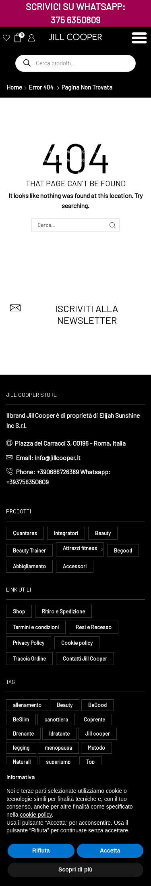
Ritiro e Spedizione (63, 611)
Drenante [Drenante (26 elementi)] (23, 733)
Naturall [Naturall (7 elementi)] (22, 762)
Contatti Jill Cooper (85, 658)
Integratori (66, 533)
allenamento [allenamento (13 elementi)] (27, 705)
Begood (123, 550)
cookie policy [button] (36, 814)
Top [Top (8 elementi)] (90, 762)
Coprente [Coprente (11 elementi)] (94, 719)
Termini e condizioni (36, 627)
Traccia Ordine (29, 658)
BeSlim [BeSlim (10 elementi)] (21, 719)
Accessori (75, 566)
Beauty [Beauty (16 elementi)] (64, 705)
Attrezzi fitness (80, 548)
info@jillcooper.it (58, 457)
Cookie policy (77, 643)
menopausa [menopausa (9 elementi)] (58, 747)
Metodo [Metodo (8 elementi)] (96, 747)
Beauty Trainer (29, 550)
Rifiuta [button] (41, 850)
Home (14, 87)
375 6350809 (76, 19)
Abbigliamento (29, 566)
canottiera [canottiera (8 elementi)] (56, 719)
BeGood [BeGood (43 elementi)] (97, 705)
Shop (19, 611)
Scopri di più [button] (75, 869)
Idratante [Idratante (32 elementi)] (59, 733)
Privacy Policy (28, 643)
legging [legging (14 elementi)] (21, 747)
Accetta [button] (110, 850)
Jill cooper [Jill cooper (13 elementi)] (97, 733)
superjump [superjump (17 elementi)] (58, 762)
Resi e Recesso (94, 627)
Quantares (25, 533)
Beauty (103, 533)
